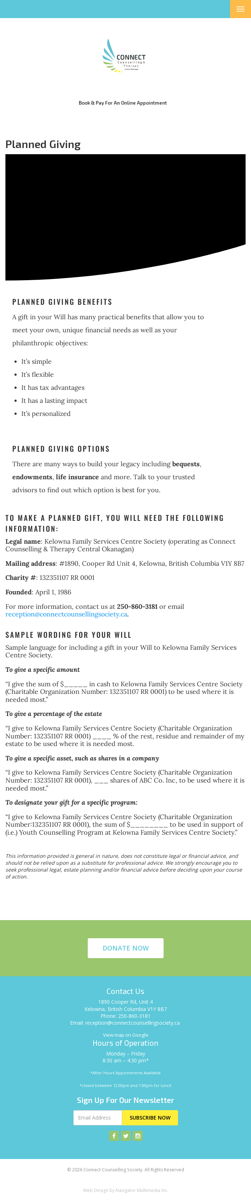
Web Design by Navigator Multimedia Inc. (125, 1190)
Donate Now (126, 948)
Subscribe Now (150, 1117)
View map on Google (125, 1035)
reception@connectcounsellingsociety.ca (66, 614)
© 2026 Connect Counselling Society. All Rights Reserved (125, 1170)
